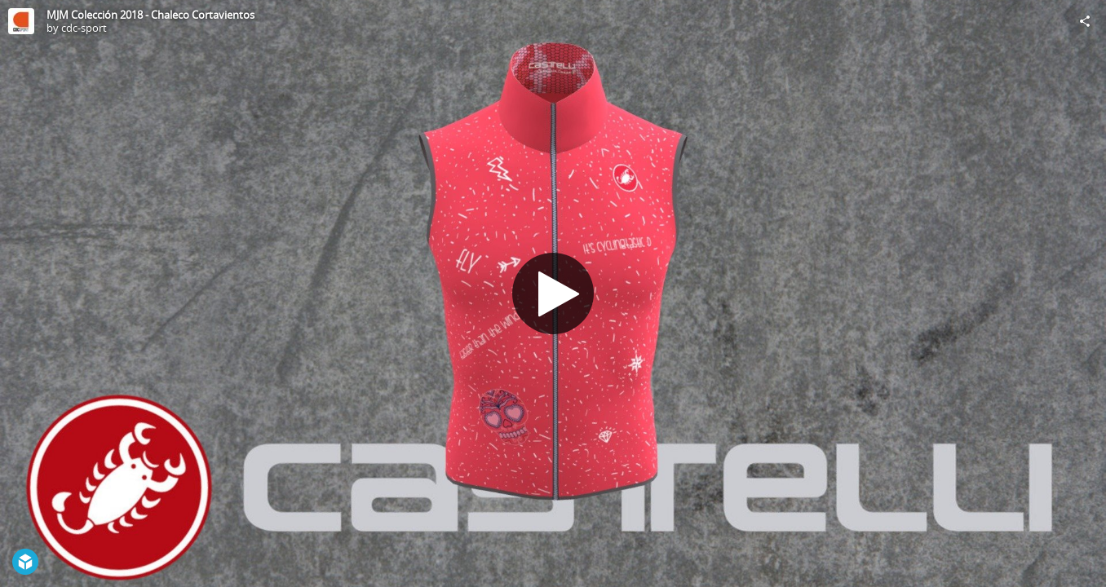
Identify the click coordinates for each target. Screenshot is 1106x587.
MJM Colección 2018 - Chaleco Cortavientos (150, 14)
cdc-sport (84, 27)
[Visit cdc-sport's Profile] (21, 21)
